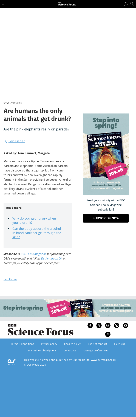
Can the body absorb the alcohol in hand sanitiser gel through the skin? (36, 232)
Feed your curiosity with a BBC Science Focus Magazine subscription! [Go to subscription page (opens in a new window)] (106, 205)
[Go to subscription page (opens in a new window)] (106, 194)
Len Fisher (10, 279)
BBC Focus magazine (33, 254)
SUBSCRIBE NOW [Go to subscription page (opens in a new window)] (105, 218)
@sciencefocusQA (51, 258)
